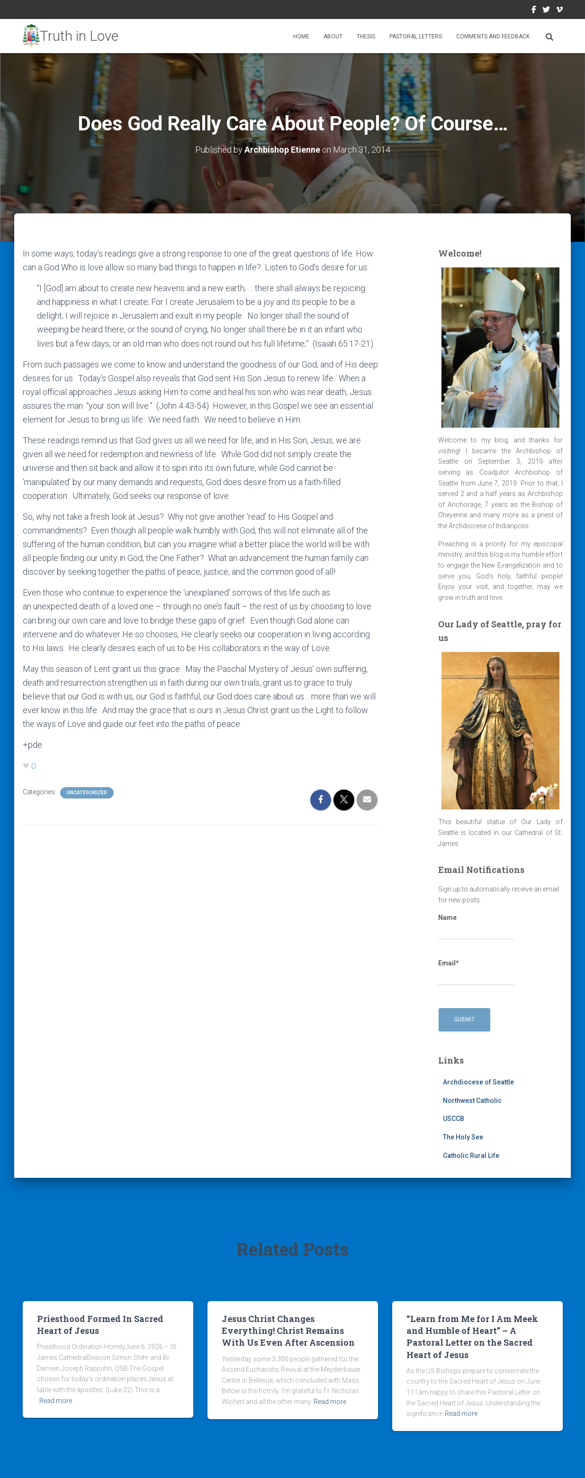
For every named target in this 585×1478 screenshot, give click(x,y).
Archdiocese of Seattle (478, 1082)
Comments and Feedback (493, 36)
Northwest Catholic (472, 1100)
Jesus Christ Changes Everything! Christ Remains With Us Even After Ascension (288, 1330)
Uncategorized (87, 792)
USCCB (453, 1118)
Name (476, 927)
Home (301, 36)
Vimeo (559, 11)
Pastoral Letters (415, 36)
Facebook (533, 11)
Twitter (546, 11)
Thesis (366, 36)
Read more (55, 1401)
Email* (476, 972)
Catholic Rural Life (471, 1155)
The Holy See (463, 1137)
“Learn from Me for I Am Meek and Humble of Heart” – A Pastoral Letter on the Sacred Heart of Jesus (472, 1336)
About (333, 36)
